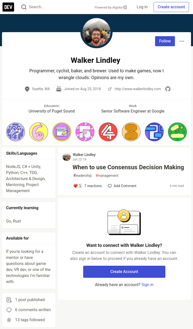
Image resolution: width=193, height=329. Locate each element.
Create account (171, 7)
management (106, 175)
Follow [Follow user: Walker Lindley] (165, 41)
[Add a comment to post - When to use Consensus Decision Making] (87, 185)
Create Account (124, 271)
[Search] (24, 7)
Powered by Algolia (111, 7)
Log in (142, 7)
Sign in (147, 284)
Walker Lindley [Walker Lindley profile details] (84, 155)
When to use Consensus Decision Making (128, 167)
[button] (15, 131)
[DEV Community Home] (8, 7)
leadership (82, 175)
